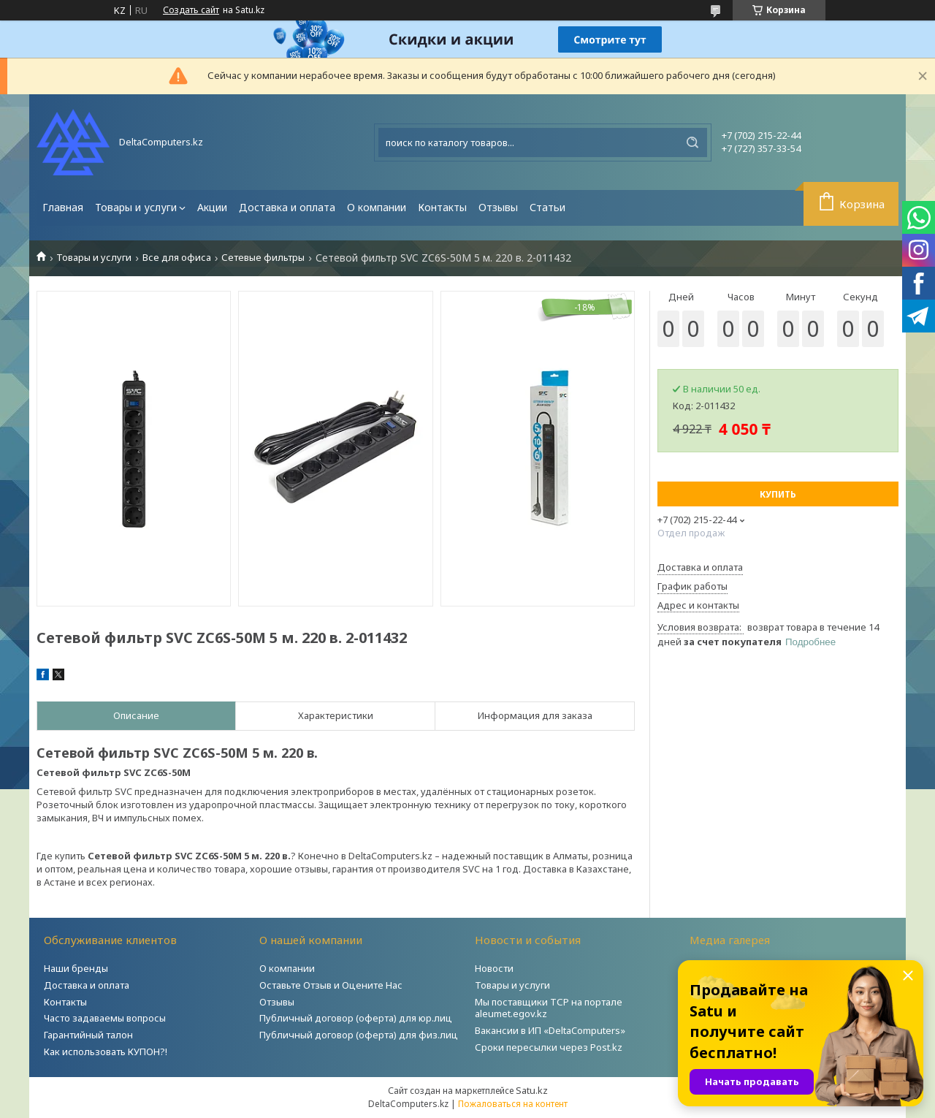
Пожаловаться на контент (513, 1104)
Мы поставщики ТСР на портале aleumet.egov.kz (548, 1008)
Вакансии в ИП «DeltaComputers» (550, 1030)
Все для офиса (176, 257)
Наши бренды (76, 968)
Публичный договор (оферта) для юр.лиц (355, 1017)
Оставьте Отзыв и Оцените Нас (330, 985)
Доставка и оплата (287, 207)
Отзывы (498, 207)
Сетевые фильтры (263, 257)
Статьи (547, 207)
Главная (62, 207)
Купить (778, 494)
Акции (212, 207)
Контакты (442, 207)
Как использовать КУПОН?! (105, 1051)
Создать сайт (191, 10)
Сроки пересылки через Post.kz (548, 1047)
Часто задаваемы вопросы (105, 1017)
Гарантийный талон (88, 1034)
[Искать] (692, 142)
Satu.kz (532, 1090)
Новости (494, 968)
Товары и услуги (136, 207)
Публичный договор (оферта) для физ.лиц (358, 1034)
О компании (376, 207)
